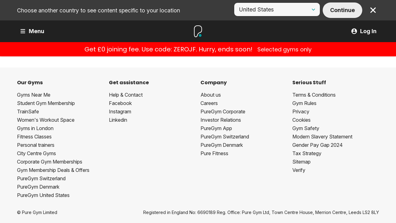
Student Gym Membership (46, 103)
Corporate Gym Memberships (49, 162)
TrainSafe (28, 111)
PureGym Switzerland (41, 178)
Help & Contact (126, 95)
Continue (342, 10)
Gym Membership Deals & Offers (53, 170)
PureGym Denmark (38, 187)
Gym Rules (304, 103)
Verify (298, 170)
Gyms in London (35, 128)
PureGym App (216, 128)
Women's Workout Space (46, 120)
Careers (209, 103)
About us (210, 95)
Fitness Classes (34, 136)
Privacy (300, 111)
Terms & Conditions (314, 95)
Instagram (120, 111)
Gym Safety (305, 128)
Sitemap (301, 162)
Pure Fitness (214, 153)
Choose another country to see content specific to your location (98, 10)
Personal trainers (35, 145)
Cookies (301, 120)
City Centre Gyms (36, 153)
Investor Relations (220, 120)
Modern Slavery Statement (322, 136)
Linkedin (118, 120)
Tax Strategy (306, 153)
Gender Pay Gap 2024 (317, 145)
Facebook (120, 103)
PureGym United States (43, 195)
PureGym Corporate (222, 111)
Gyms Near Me (33, 95)
